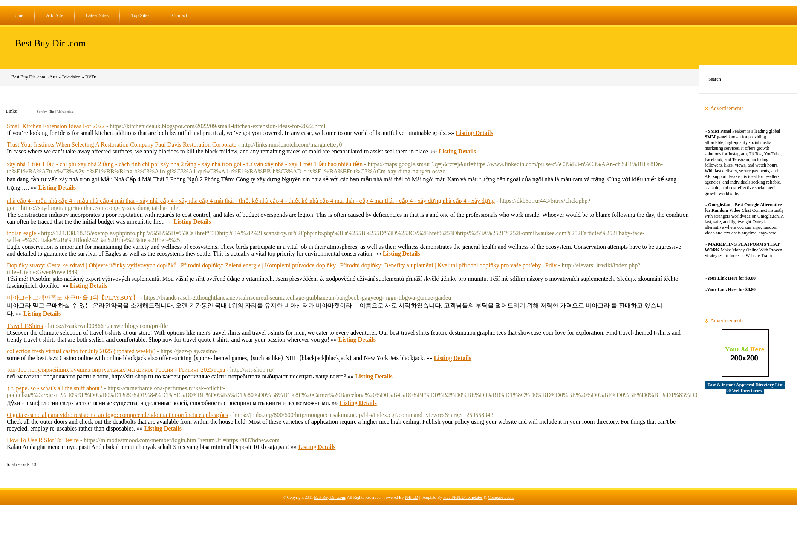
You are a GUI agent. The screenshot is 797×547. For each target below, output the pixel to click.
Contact (179, 15)
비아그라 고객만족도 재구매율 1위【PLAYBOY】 (73, 297)
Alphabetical (65, 111)
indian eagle (21, 233)
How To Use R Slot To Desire (43, 440)
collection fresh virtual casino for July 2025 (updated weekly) (81, 351)
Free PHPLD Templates (463, 497)
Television (71, 77)
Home (17, 15)
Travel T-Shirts (25, 326)
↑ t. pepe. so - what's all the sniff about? (54, 388)
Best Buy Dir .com (50, 43)
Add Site (54, 15)
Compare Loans (501, 497)
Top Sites (140, 15)
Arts (53, 77)
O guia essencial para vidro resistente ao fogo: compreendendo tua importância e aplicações (117, 415)
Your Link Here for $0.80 (731, 278)
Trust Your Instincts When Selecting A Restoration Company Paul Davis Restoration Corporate (121, 144)
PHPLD (411, 497)
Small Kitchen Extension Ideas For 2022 (56, 126)
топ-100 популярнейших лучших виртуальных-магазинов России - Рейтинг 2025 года (116, 369)
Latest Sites (97, 15)
